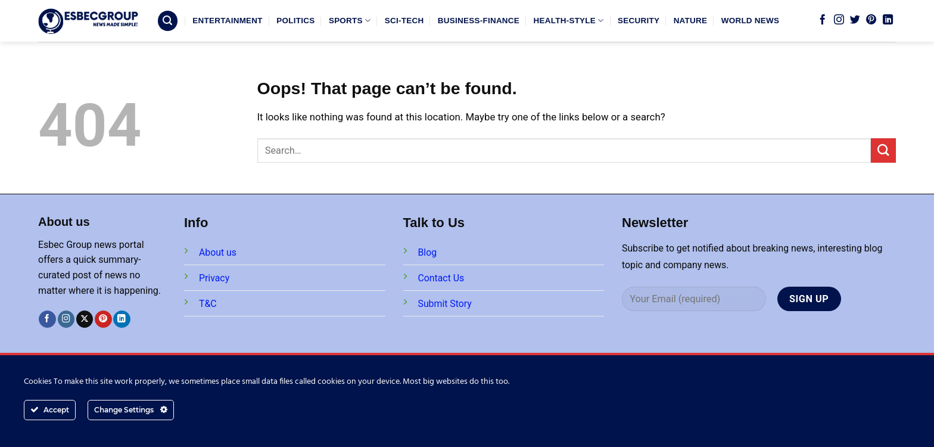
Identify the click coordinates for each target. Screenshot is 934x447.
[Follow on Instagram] (839, 20)
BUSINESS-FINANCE (478, 20)
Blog (427, 252)
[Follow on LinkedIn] (888, 20)
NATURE (691, 20)
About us (217, 252)
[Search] (168, 21)
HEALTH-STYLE (569, 20)
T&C (208, 303)
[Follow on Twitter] (855, 20)
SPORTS (350, 20)
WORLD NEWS (750, 20)
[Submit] (883, 150)
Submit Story (445, 303)
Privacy (214, 278)
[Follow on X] (85, 319)
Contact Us (441, 278)
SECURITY (638, 20)
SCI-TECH (404, 20)
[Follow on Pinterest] (871, 20)
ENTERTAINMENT (227, 20)
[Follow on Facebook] (822, 20)
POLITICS (295, 20)
